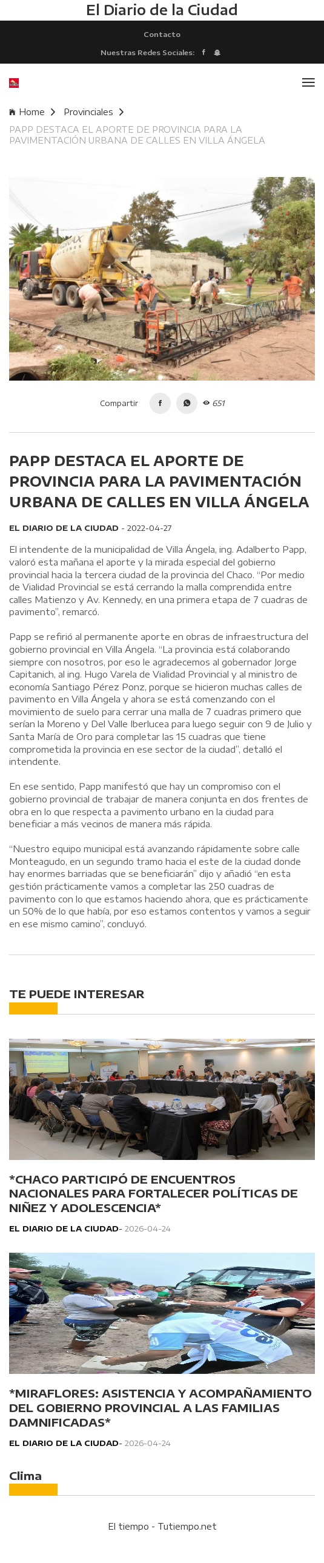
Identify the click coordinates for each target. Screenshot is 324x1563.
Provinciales (94, 112)
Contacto (162, 34)
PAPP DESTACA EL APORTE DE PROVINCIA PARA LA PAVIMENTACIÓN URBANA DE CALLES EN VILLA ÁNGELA (137, 134)
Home (32, 112)
